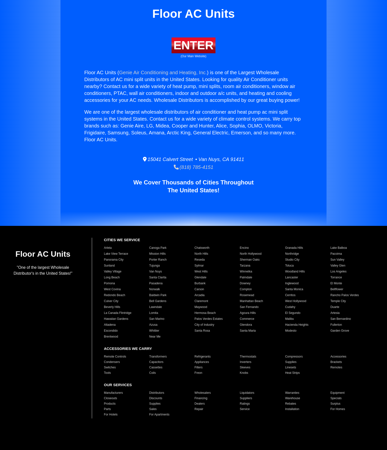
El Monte (336, 283)
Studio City (292, 259)
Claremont (201, 301)
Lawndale (155, 307)
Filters (198, 367)
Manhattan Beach (251, 301)
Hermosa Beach (205, 313)
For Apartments (159, 414)
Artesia (335, 313)
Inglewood (292, 283)
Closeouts (110, 398)
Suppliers (246, 398)
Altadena (110, 324)
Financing (200, 398)
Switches (110, 367)
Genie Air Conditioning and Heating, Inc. (163, 72)
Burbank (200, 283)
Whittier (154, 330)
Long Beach (112, 277)
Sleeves (245, 367)
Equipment (337, 393)
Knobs (244, 373)
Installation (292, 409)
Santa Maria (248, 330)
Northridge (292, 253)
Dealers (199, 403)
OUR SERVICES (118, 385)
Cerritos (290, 295)
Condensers (112, 362)
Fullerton (336, 324)
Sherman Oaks (250, 259)
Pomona (109, 283)
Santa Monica (294, 289)
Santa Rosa (202, 330)
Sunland (109, 265)
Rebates (290, 403)
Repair (198, 409)
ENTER (194, 45)
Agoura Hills (248, 313)
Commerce (247, 319)
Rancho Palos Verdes (344, 295)
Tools (107, 373)
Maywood (200, 307)
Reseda (199, 259)
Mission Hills (157, 253)
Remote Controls (115, 356)
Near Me (155, 336)
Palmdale (246, 277)
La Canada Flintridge (117, 313)
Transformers (158, 356)
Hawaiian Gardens (116, 319)
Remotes (336, 367)
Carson (199, 289)
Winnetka (246, 271)
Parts (107, 409)
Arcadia (199, 295)
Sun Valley (337, 259)
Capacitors (156, 362)
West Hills (201, 271)
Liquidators (247, 393)
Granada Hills (294, 248)
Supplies (290, 362)
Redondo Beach (114, 295)
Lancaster (291, 277)
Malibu (289, 319)
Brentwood (111, 336)
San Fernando (249, 307)
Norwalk (154, 289)
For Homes (337, 409)
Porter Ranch (158, 259)
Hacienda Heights (297, 324)
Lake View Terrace (116, 253)
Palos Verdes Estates (208, 319)
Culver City (111, 301)
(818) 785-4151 (193, 167)
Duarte (334, 307)
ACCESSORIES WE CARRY (128, 348)
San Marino (156, 319)
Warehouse (292, 398)
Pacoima (336, 253)
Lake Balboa (338, 248)
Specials (336, 398)
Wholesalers (202, 393)
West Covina (112, 289)
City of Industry (204, 324)
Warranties (292, 393)
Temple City (338, 301)
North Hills (201, 253)
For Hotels (110, 414)
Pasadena (156, 283)
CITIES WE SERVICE (122, 240)
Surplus (335, 403)
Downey (245, 283)
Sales (153, 409)
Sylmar (199, 265)
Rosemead (247, 295)
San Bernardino (340, 319)
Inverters (246, 362)
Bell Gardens (157, 301)
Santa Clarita (157, 277)
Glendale (200, 277)
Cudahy (290, 307)
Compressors (294, 356)
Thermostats (248, 356)
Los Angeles (338, 271)
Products (110, 403)
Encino (244, 248)
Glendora (246, 324)
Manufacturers (113, 393)
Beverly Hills (112, 307)
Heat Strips (292, 373)
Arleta (108, 248)
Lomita (153, 313)
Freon (198, 373)
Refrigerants (202, 356)
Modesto (290, 330)
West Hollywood (295, 301)
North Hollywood (251, 253)
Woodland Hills (295, 271)
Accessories (338, 356)
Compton (246, 289)
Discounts (155, 398)
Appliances (201, 362)
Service (245, 409)
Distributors (156, 393)
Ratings (245, 403)
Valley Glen (337, 265)
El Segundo (292, 313)
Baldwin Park (158, 295)
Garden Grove (339, 330)
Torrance (336, 277)
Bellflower (336, 289)
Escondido (111, 330)
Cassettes (155, 367)
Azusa (153, 324)
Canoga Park (158, 248)
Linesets (290, 367)
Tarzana (245, 265)
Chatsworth (202, 248)
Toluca (289, 265)
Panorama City (113, 259)
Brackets (336, 362)
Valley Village (112, 271)
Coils (152, 373)
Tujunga (154, 265)
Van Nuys (155, 271)
